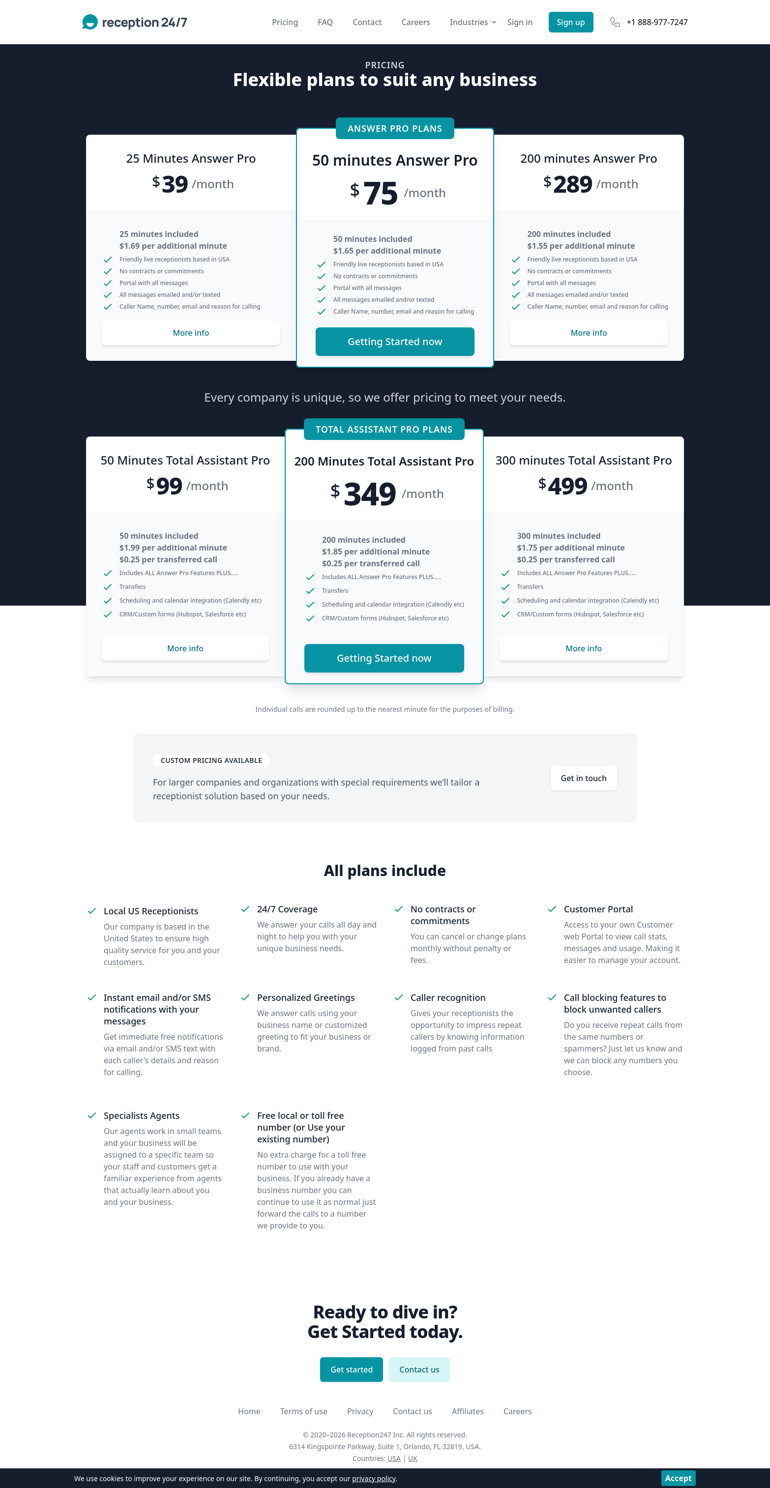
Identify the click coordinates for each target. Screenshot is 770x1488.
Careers (415, 22)
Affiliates (468, 1411)
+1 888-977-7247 (657, 22)
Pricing (285, 22)
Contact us (419, 1369)
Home (249, 1411)
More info (191, 332)
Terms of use (303, 1411)
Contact (367, 22)
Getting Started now (395, 341)
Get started (351, 1369)
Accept (678, 1478)
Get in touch (584, 778)
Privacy (360, 1411)
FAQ (325, 22)
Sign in (520, 22)
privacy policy (373, 1478)
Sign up (571, 22)
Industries (474, 22)
